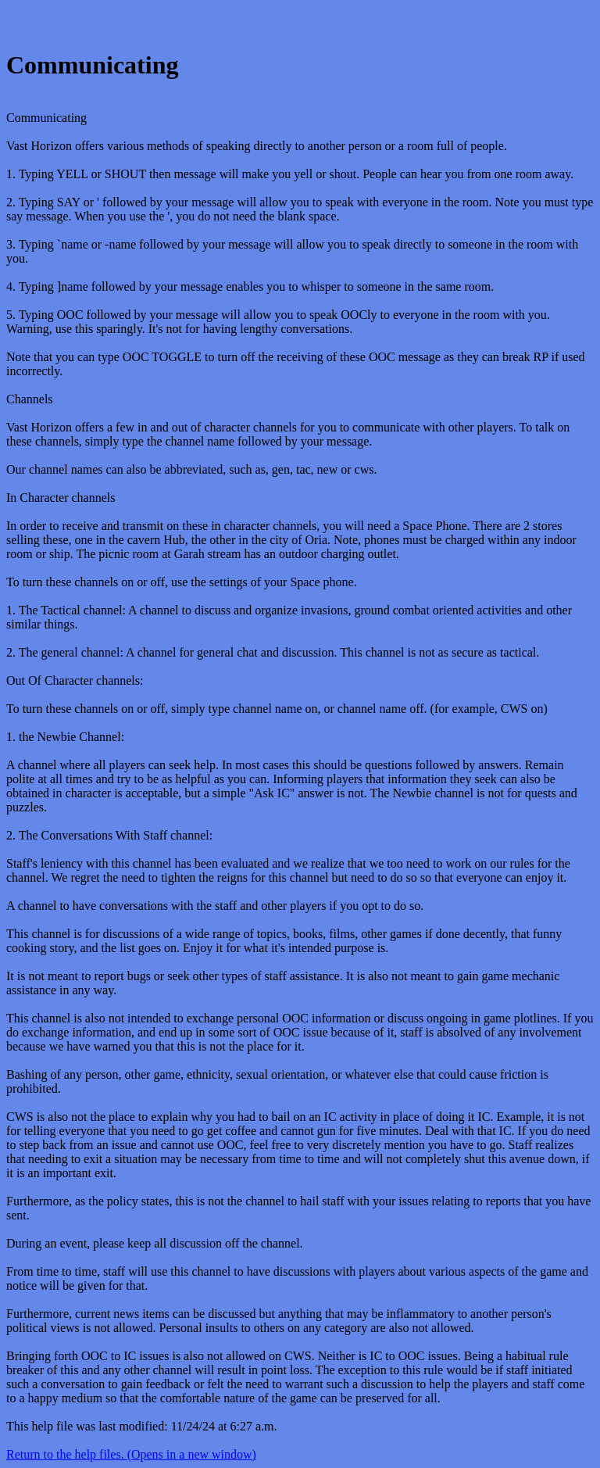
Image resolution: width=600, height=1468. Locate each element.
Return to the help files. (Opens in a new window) (131, 1454)
